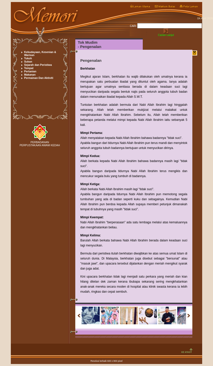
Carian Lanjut (166, 34)
